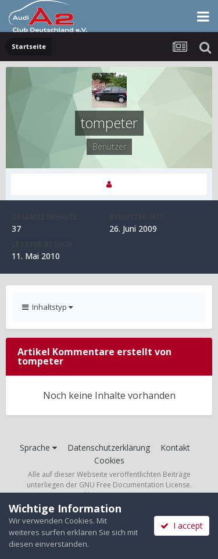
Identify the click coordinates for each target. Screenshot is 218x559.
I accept (181, 525)
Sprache (38, 447)
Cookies (109, 460)
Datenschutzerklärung (108, 447)
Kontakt (175, 447)
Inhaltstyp (47, 307)
